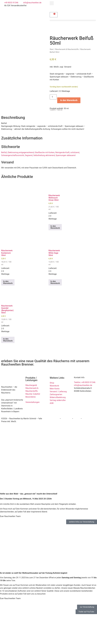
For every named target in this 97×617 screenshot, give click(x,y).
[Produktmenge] (53, 96)
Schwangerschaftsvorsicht (12, 155)
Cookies (76, 418)
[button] (52, 3)
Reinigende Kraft (62, 152)
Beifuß (4, 152)
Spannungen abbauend (65, 155)
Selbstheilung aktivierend (44, 155)
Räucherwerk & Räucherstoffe (67, 49)
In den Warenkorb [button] (55, 227)
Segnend (28, 155)
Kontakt (85, 418)
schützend (74, 152)
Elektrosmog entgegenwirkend (21, 152)
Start (52, 49)
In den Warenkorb (68, 100)
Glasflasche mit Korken (44, 152)
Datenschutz (66, 418)
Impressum (55, 418)
